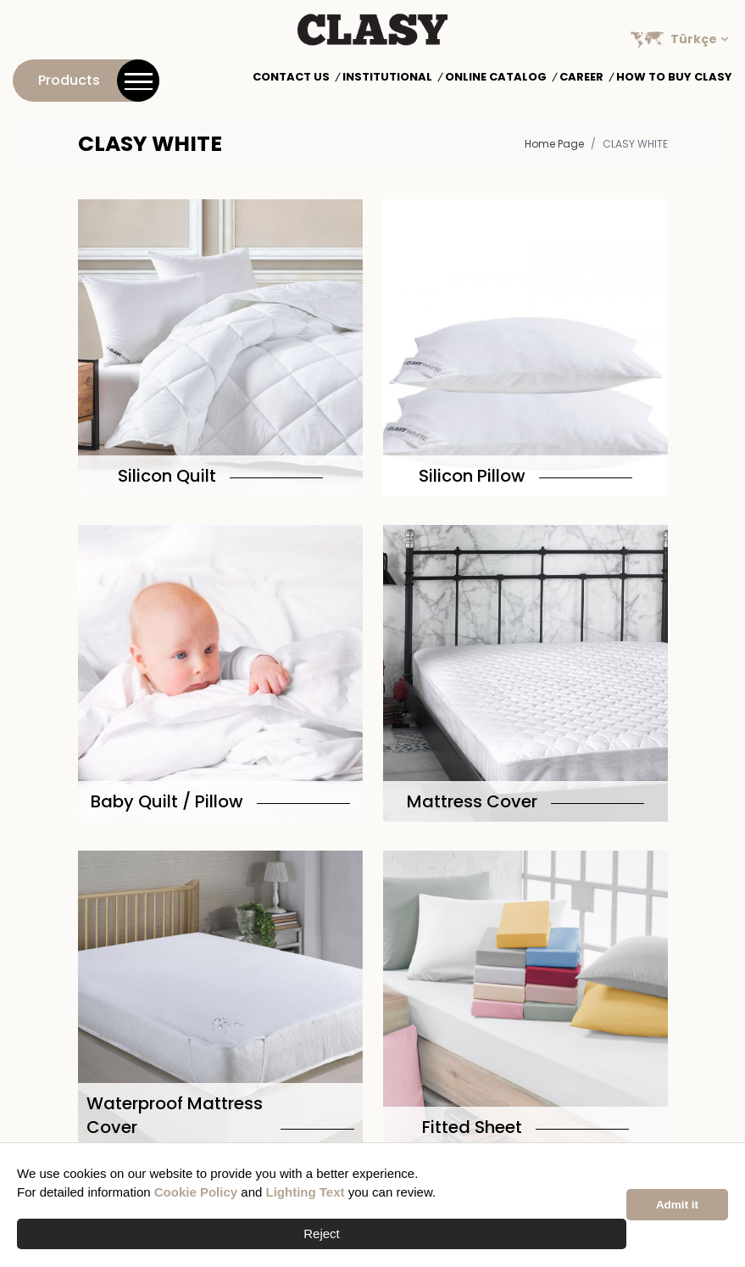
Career (581, 77)
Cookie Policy (195, 1192)
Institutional (387, 77)
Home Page (554, 144)
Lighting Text (305, 1192)
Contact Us (291, 77)
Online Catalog (496, 77)
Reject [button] (321, 1233)
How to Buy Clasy (674, 77)
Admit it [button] (677, 1204)
